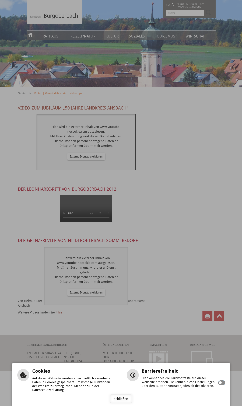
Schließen (121, 399)
